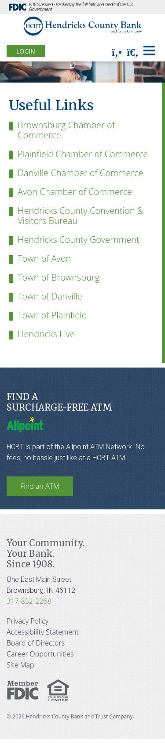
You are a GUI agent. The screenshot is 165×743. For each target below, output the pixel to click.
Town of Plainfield (52, 315)
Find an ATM (39, 486)
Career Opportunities (40, 654)
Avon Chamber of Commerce (75, 192)
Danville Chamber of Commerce (80, 173)
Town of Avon (44, 258)
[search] (132, 52)
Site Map (20, 665)
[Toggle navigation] (149, 50)
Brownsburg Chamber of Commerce (66, 130)
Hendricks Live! (47, 334)
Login (25, 51)
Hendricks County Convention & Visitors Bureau (80, 216)
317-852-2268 (29, 601)
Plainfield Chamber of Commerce (83, 154)
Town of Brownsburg (58, 277)
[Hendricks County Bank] (82, 27)
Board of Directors (36, 643)
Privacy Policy (27, 621)
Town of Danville (50, 296)
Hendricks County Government (78, 239)
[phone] (117, 52)
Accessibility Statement (43, 632)
